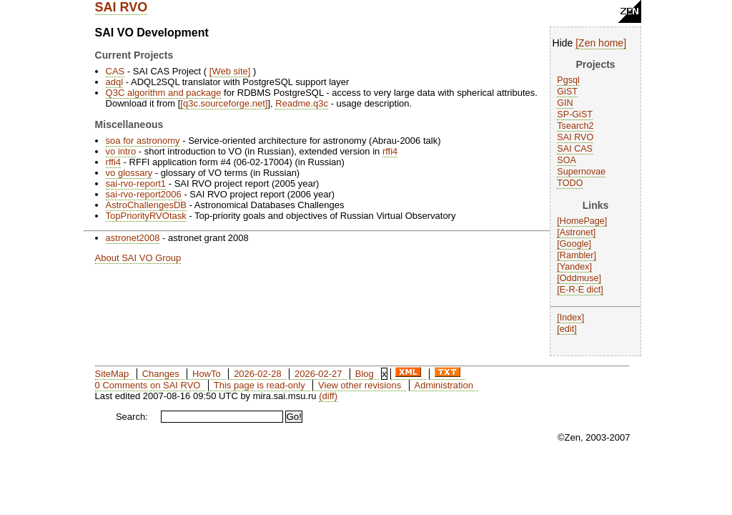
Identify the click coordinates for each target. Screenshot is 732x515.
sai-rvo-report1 (136, 183)
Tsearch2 (575, 126)
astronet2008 (133, 237)
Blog (364, 373)
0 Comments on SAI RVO (148, 385)
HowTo (206, 373)
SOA (566, 160)
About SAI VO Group (138, 257)
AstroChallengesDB (146, 205)
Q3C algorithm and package (164, 92)
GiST (567, 92)
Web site (229, 71)
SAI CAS (575, 149)
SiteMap (112, 373)
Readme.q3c (301, 103)
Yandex (575, 267)
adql (115, 82)
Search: (132, 416)
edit (567, 329)
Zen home (600, 43)
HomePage (582, 221)
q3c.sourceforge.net (224, 103)
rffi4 (389, 151)
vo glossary (129, 172)
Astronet (576, 232)
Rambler (577, 255)
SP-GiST (575, 114)
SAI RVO (121, 7)
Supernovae (581, 172)
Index (571, 318)
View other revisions (359, 385)
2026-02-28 (258, 373)
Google (574, 244)
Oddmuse (579, 278)
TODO (570, 183)
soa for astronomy (143, 140)
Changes (160, 373)
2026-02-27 (318, 373)
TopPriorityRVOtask (146, 215)
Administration (444, 385)
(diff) (328, 396)
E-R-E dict (580, 290)
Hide (563, 43)
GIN (565, 103)
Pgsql (568, 80)
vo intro (121, 151)
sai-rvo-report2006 (144, 194)
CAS (115, 71)
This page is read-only (259, 385)
